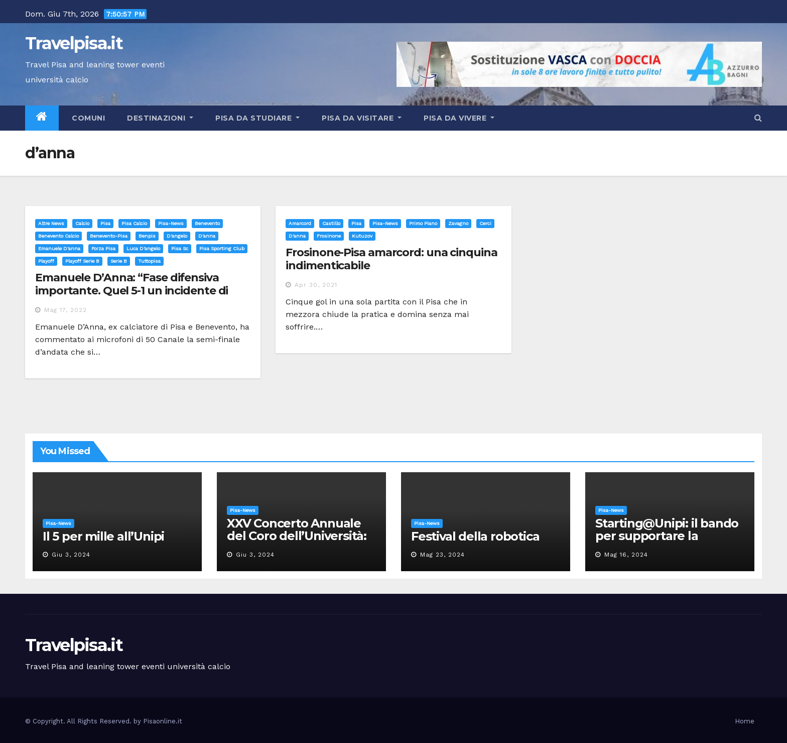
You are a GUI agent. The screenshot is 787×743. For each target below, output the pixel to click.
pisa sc (179, 248)
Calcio (82, 223)
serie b (118, 261)
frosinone (329, 236)
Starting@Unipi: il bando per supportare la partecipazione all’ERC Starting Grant (666, 542)
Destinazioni (160, 118)
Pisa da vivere (459, 118)
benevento (207, 223)
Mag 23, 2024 (442, 554)
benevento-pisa (108, 236)
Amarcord (300, 223)
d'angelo (177, 236)
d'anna (206, 236)
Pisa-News (171, 223)
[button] (758, 118)
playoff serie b (82, 261)
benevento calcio (58, 236)
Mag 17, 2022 (65, 309)
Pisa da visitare (362, 118)
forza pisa (103, 248)
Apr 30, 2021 (316, 284)
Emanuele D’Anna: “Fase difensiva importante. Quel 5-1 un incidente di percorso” (131, 291)
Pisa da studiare (257, 118)
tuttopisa (149, 261)
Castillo (331, 223)
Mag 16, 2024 (626, 554)
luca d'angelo (143, 248)
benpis (147, 236)
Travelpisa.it (73, 43)
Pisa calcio (134, 223)
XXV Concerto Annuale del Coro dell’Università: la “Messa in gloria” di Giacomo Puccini (296, 542)
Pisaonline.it (162, 721)
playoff (46, 261)
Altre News (51, 223)
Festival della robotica (475, 536)
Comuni (87, 118)
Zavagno (458, 223)
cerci (485, 223)
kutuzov (362, 236)
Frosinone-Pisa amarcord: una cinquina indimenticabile (391, 259)
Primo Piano (423, 223)
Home (744, 721)
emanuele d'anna (59, 248)
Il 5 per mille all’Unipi (103, 536)
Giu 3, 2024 (71, 554)
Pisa (105, 223)
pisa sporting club (221, 248)
